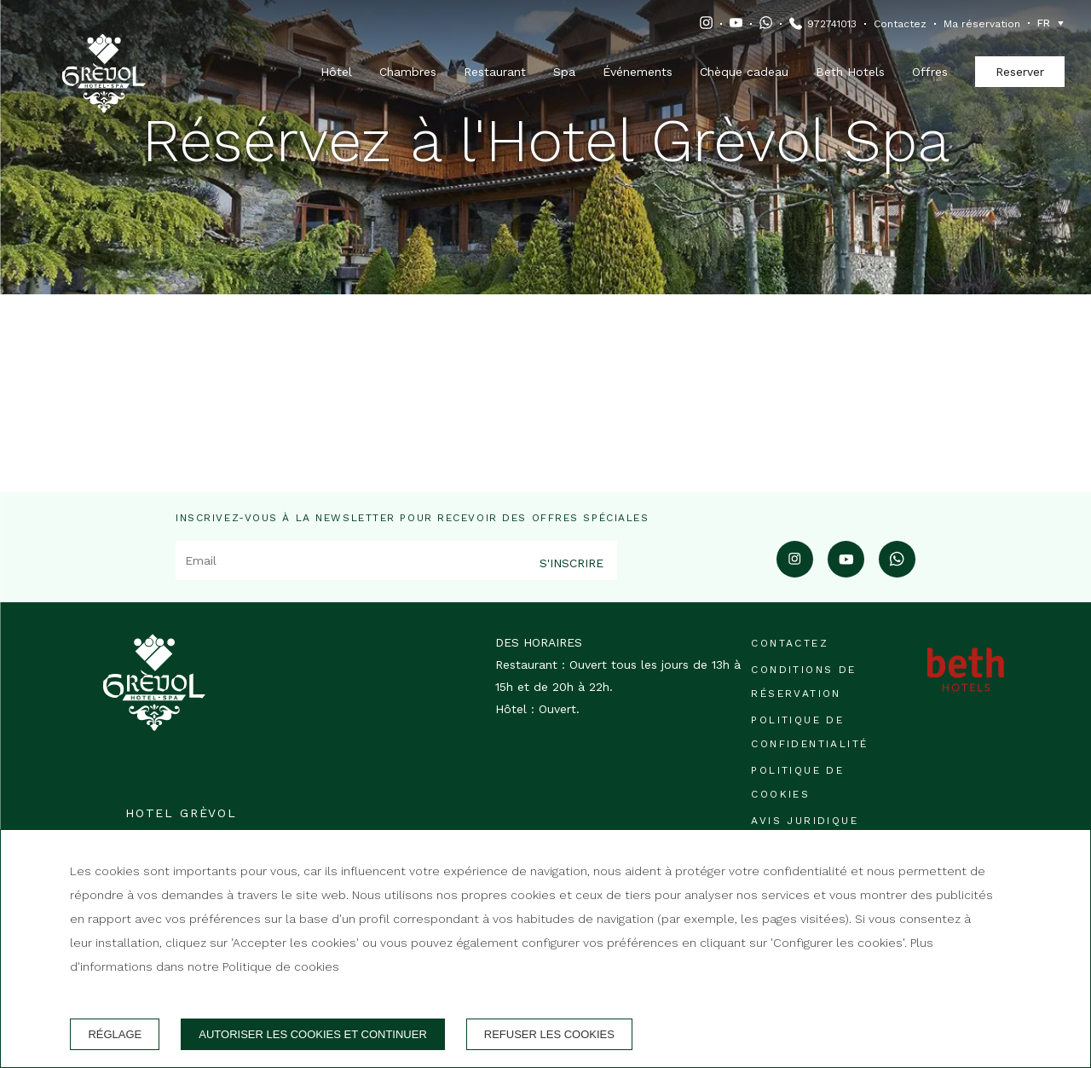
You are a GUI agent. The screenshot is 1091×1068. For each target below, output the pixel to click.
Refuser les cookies (549, 1034)
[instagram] (794, 572)
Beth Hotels (850, 71)
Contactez (900, 24)
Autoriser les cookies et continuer (313, 1034)
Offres (930, 71)
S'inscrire (571, 563)
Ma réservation (982, 24)
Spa (564, 71)
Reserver (1020, 71)
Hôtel (336, 71)
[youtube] (846, 572)
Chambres (407, 71)
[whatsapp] (897, 572)
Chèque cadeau (744, 71)
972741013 (832, 24)
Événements (637, 71)
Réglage (114, 1034)
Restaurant (495, 71)
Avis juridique (804, 821)
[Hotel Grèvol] (104, 52)
